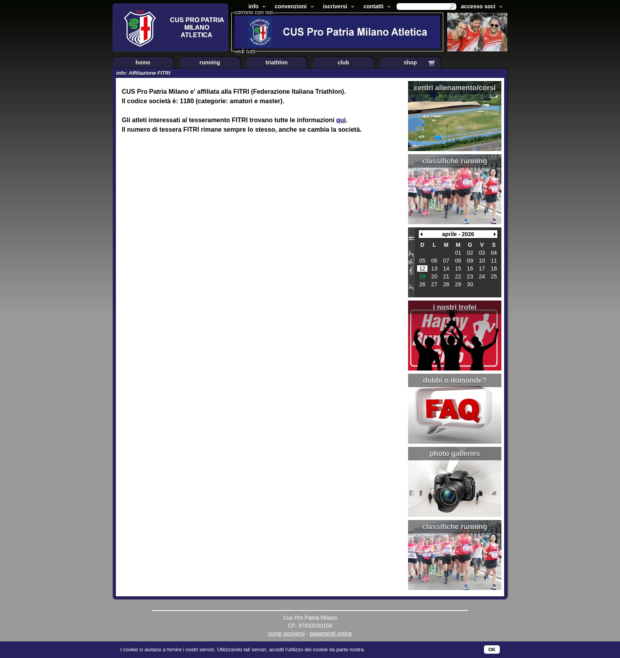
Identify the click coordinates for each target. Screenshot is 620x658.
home (143, 62)
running (209, 62)
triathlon (277, 62)
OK (491, 649)
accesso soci (480, 7)
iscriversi (337, 7)
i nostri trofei (454, 307)
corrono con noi (253, 12)
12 (422, 268)
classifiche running (454, 161)
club (343, 62)
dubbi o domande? (455, 380)
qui (341, 120)
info (255, 7)
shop (410, 62)
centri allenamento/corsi (454, 88)
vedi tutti (244, 51)
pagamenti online (331, 633)
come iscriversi (286, 633)
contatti (375, 7)
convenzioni (293, 7)
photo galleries (454, 454)
